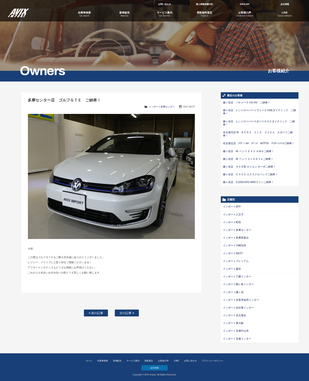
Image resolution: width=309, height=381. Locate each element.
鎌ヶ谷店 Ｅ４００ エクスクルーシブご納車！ (250, 173)
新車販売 (117, 359)
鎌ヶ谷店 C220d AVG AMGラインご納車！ (248, 181)
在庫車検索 (102, 359)
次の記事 (127, 313)
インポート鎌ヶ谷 (233, 291)
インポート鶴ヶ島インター (238, 283)
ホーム (89, 359)
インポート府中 (232, 206)
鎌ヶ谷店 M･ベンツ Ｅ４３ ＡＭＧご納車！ (248, 150)
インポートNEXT (233, 252)
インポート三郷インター (237, 275)
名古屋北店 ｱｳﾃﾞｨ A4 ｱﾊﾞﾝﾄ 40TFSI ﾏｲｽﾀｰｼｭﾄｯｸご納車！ (258, 143)
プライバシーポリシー (212, 359)
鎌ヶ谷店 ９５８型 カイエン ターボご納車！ (249, 166)
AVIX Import (34, 10)
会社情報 (284, 4)
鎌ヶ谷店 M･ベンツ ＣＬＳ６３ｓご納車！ (248, 158)
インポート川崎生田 (234, 244)
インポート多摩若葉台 (236, 237)
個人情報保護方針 (204, 4)
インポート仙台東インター (238, 306)
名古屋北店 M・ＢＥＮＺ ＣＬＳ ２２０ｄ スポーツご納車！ (258, 134)
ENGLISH (244, 4)
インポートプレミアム (236, 260)
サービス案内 (133, 359)
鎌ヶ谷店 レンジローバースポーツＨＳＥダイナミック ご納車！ (259, 123)
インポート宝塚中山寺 (236, 329)
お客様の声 (163, 359)
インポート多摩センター (162, 106)
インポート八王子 (233, 213)
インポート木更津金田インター (241, 298)
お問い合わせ (164, 4)
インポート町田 (232, 221)
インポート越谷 (232, 267)
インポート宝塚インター (237, 337)
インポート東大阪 (233, 322)
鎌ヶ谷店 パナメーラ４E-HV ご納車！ (246, 102)
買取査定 (148, 359)
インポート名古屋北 (234, 314)
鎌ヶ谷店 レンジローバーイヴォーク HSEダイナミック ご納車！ (259, 112)
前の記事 (96, 313)
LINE (176, 359)
